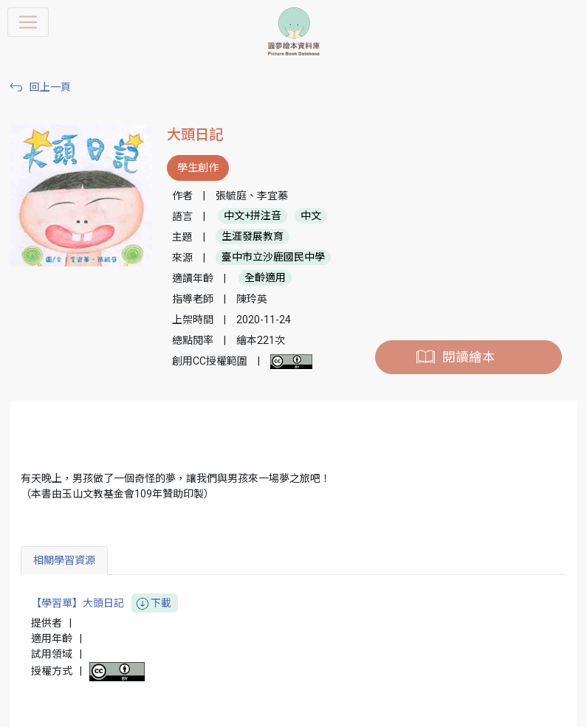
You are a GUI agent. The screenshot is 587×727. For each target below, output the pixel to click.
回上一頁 (50, 87)
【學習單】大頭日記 (104, 603)
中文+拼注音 (252, 216)
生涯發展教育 (253, 237)
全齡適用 (265, 278)
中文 (311, 216)
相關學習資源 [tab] (64, 560)
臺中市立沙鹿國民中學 (273, 257)
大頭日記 (195, 134)
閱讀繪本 (468, 357)
